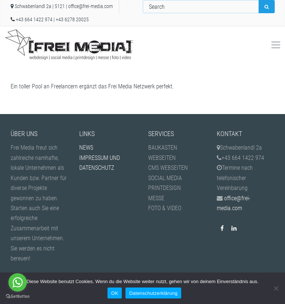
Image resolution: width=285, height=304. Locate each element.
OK (114, 293)
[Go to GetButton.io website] (17, 296)
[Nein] (275, 288)
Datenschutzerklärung (153, 293)
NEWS (86, 147)
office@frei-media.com (90, 6)
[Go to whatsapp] (17, 282)
